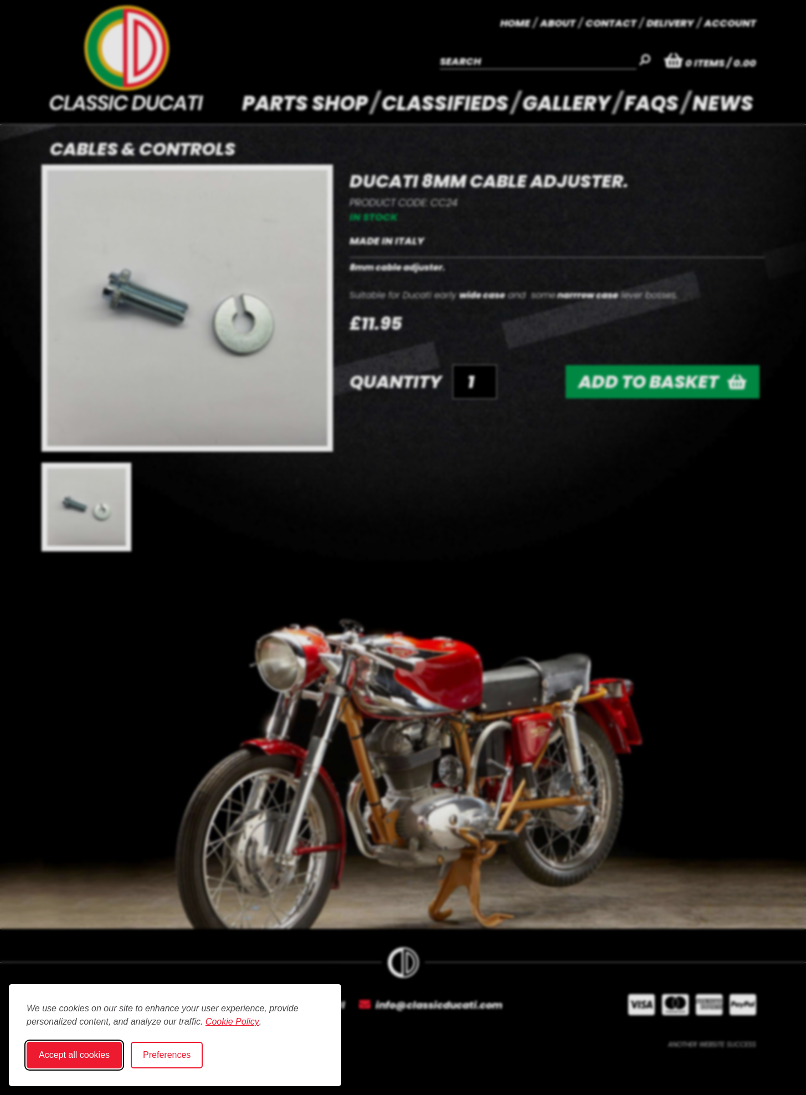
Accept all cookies (74, 1055)
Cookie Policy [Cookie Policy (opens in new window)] (232, 1021)
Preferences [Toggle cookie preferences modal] (167, 1055)
